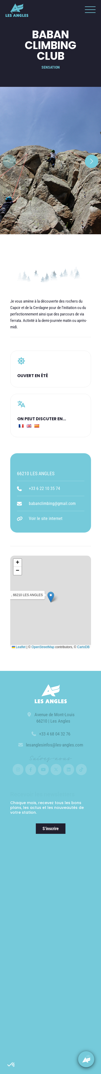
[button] (11, 1064)
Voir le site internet (45, 518)
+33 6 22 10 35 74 (44, 488)
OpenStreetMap (43, 647)
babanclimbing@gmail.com (52, 503)
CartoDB (83, 647)
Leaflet (19, 647)
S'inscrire (51, 828)
